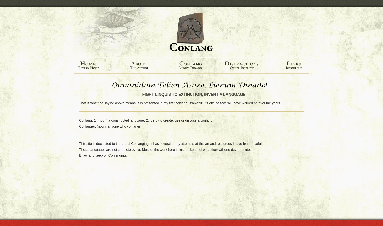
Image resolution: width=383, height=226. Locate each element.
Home (95, 65)
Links (290, 65)
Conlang (191, 65)
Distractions (243, 65)
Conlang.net (191, 32)
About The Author (141, 65)
